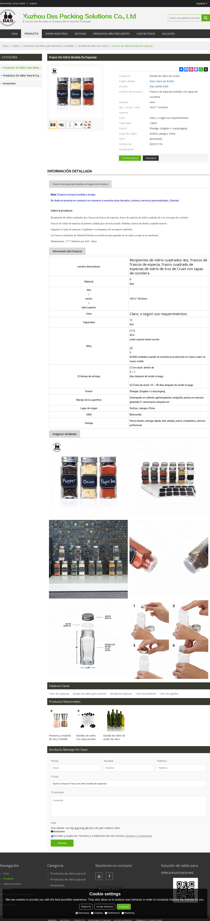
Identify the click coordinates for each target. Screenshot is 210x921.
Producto (31, 33)
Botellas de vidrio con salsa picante (86, 737)
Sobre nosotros (56, 33)
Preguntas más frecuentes (111, 33)
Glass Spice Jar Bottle (162, 81)
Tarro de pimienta (146, 693)
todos (16, 46)
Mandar (62, 843)
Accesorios (58, 831)
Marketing (128, 913)
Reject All (86, 906)
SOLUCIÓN (168, 33)
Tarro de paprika (168, 693)
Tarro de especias (59, 693)
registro (33, 3)
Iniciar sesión (18, 3)
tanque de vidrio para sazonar (90, 693)
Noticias (80, 33)
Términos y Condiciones (138, 835)
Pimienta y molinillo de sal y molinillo (60, 737)
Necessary (82, 913)
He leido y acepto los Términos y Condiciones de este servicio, (101, 835)
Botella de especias (121, 693)
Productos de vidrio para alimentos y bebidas (48, 46)
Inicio (6, 46)
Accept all (124, 906)
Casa (14, 33)
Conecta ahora (130, 158)
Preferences (112, 913)
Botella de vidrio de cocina (93, 46)
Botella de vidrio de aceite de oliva (114, 737)
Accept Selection (104, 906)
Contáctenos (146, 33)
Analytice (97, 913)
